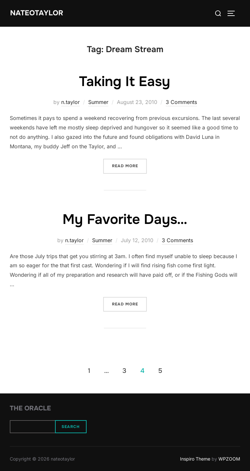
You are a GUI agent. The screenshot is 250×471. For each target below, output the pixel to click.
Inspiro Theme (195, 459)
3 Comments (181, 102)
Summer (98, 102)
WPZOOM (229, 459)
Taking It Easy (124, 81)
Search (71, 426)
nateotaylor (36, 13)
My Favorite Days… (124, 219)
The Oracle (30, 408)
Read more (129, 165)
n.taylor (70, 102)
